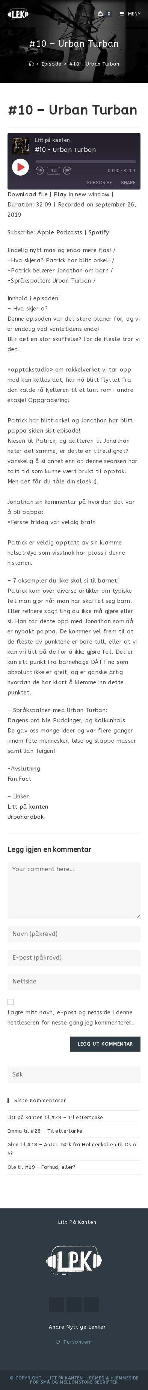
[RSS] (91, 1304)
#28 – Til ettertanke (77, 1117)
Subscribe (99, 182)
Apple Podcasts (60, 232)
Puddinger (67, 720)
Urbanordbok (26, 817)
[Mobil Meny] (127, 14)
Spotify (99, 232)
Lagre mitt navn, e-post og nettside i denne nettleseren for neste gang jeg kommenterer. (70, 1017)
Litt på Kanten (25, 1117)
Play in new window (81, 194)
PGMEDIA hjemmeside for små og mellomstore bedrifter (84, 1380)
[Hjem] (31, 64)
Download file (28, 194)
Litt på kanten (28, 806)
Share (128, 182)
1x (53, 170)
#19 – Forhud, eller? (50, 1167)
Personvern (78, 1342)
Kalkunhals (109, 720)
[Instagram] (74, 1304)
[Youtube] (56, 1304)
